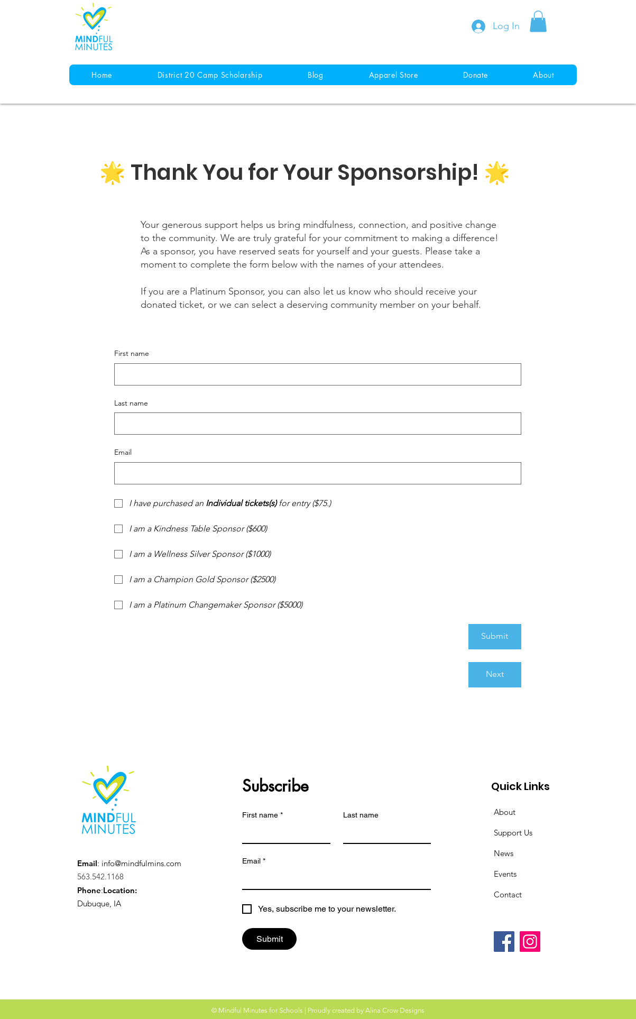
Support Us (513, 833)
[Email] (314, 473)
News (503, 853)
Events (505, 874)
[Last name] (314, 423)
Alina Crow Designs (395, 1010)
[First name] (314, 374)
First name (131, 353)
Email (123, 452)
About (504, 812)
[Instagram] (530, 941)
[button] (538, 21)
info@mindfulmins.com (141, 863)
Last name (131, 403)
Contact (508, 894)
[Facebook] (504, 941)
